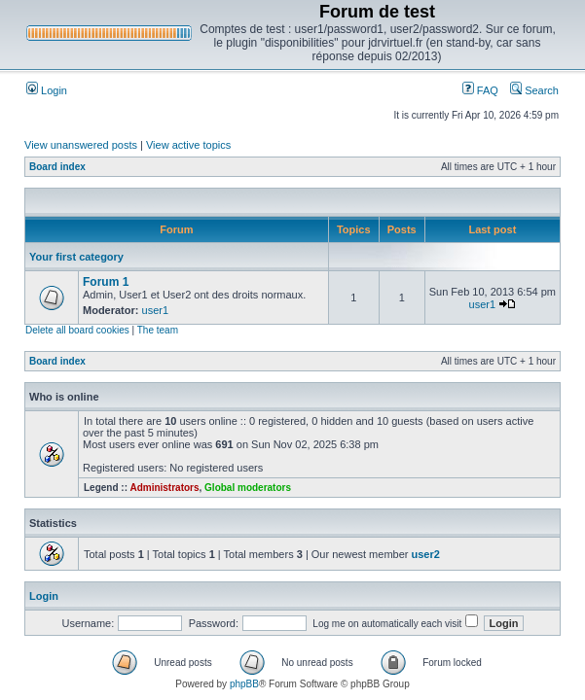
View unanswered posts (80, 145)
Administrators (164, 487)
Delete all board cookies (77, 330)
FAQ (480, 90)
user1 (155, 310)
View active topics (188, 145)
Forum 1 (105, 282)
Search (534, 90)
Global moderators (247, 487)
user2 (426, 554)
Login (46, 90)
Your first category (76, 256)
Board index (57, 166)
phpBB (244, 684)
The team (157, 330)
